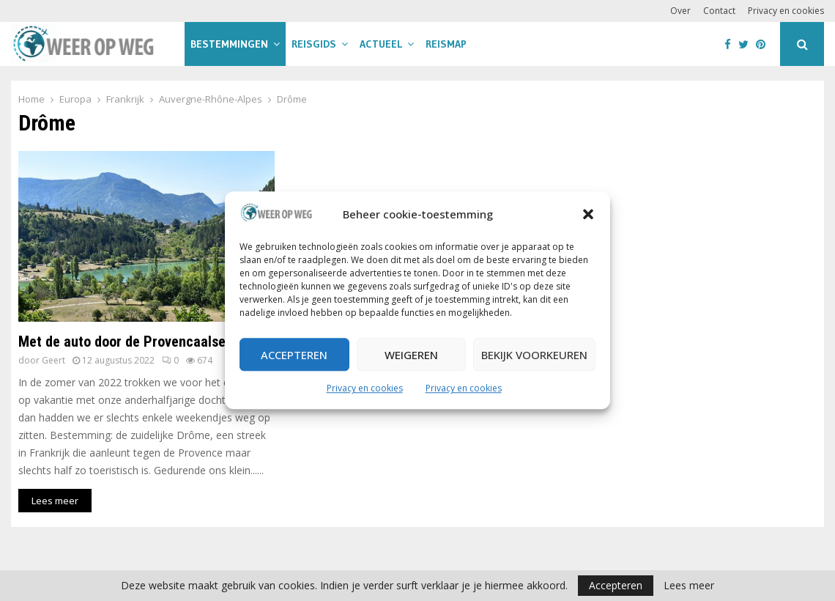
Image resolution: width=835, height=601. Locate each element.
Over (680, 10)
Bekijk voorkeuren (534, 354)
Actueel (381, 44)
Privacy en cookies (365, 389)
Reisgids (314, 44)
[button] (588, 214)
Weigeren (411, 354)
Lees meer (689, 585)
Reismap (446, 44)
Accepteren (294, 354)
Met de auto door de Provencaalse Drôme (143, 341)
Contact (719, 10)
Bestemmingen (229, 44)
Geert (53, 360)
